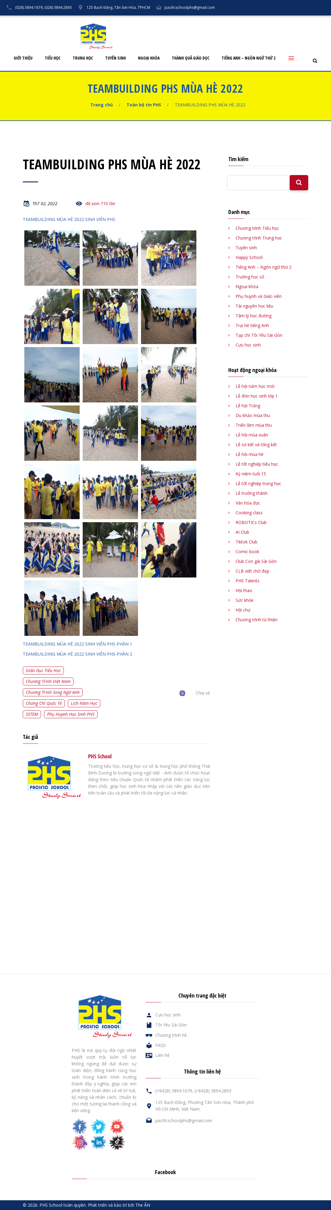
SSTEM (32, 714)
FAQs (272, 20)
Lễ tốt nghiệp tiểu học (257, 464)
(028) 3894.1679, (29, 7)
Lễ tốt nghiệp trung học (258, 483)
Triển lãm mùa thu (254, 425)
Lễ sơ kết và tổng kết (256, 444)
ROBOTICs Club (251, 522)
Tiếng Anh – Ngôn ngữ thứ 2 (248, 58)
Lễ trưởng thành (251, 493)
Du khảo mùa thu (253, 415)
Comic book (247, 551)
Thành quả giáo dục (190, 58)
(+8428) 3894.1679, (174, 1091)
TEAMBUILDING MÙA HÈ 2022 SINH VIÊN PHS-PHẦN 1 (77, 644)
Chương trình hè (171, 1035)
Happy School (249, 257)
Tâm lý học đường (253, 316)
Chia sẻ (203, 693)
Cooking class (249, 512)
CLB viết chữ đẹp (252, 571)
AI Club (242, 532)
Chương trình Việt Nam (48, 681)
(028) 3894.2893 (58, 7)
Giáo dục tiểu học (43, 670)
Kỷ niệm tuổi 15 (251, 474)
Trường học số (250, 277)
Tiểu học (52, 58)
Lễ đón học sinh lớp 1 (257, 396)
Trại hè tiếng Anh (252, 325)
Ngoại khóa (149, 58)
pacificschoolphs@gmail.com (189, 7)
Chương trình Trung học (259, 238)
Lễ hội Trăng (248, 406)
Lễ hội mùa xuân (252, 435)
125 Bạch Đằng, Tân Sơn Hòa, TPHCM (118, 7)
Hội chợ (243, 610)
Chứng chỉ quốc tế (44, 703)
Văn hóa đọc (248, 503)
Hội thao (244, 590)
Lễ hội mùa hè (250, 454)
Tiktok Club (246, 542)
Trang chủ (101, 105)
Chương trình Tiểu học (257, 228)
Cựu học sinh (244, 20)
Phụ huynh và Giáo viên (259, 296)
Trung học (83, 58)
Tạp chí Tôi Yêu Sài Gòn (259, 335)
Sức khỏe (244, 600)
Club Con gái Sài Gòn (256, 561)
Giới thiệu (23, 58)
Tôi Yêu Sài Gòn (208, 20)
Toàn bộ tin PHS (143, 105)
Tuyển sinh (115, 58)
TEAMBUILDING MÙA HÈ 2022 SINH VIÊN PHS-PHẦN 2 (77, 654)
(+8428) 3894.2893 (213, 1091)
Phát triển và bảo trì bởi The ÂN (119, 1205)
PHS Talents (248, 581)
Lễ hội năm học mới (255, 386)
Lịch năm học (84, 703)
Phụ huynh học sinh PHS (71, 714)
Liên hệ (295, 20)
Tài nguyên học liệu (254, 306)
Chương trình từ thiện (257, 619)
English (319, 20)
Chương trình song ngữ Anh (53, 692)
